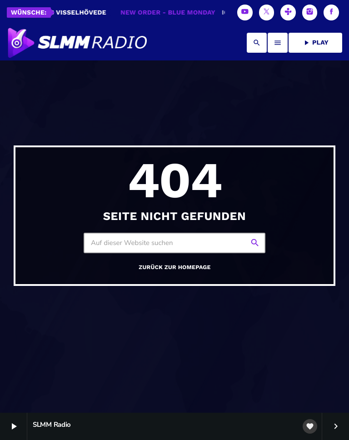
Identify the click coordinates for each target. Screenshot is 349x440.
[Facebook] (331, 12)
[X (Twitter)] (266, 12)
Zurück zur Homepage (174, 267)
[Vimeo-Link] (77, 43)
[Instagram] (310, 12)
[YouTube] (245, 12)
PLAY (315, 43)
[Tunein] (288, 12)
